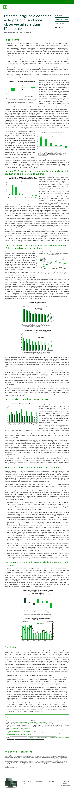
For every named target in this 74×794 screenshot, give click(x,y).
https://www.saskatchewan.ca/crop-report (20, 728)
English (68, 2)
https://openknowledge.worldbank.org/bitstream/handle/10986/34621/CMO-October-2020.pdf (33, 736)
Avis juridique (39, 781)
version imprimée (62, 19)
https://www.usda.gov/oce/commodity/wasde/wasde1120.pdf (22, 731)
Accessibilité (52, 781)
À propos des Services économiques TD (65, 783)
